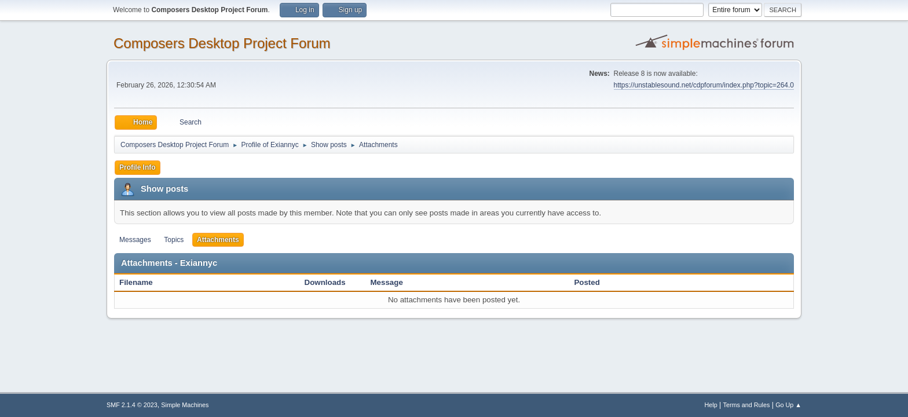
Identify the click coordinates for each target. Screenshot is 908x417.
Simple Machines (184, 404)
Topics (174, 240)
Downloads (325, 282)
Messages (135, 240)
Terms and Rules (746, 404)
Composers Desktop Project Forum (222, 43)
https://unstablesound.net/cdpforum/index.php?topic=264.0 (704, 85)
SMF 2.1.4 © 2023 (132, 404)
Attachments (218, 240)
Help (711, 404)
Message (387, 282)
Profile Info (137, 167)
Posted (586, 282)
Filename (142, 282)
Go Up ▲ (788, 404)
